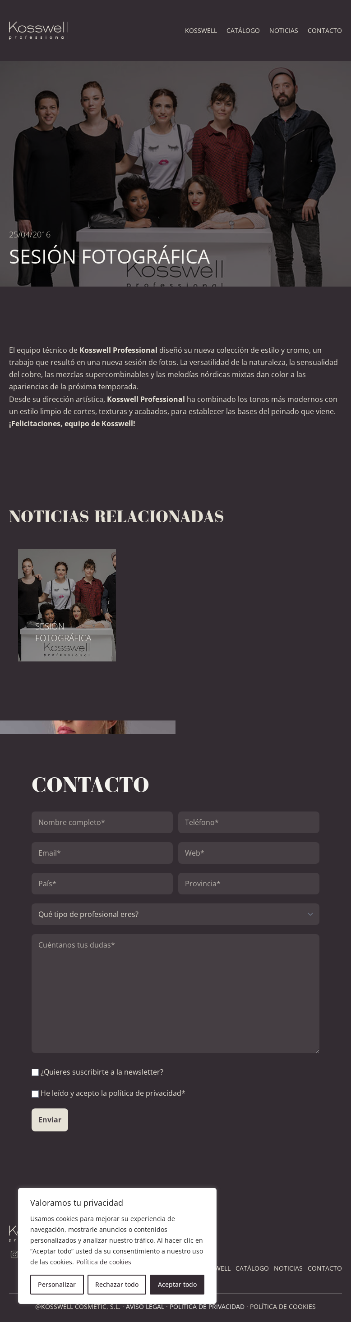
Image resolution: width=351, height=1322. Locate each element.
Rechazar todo (117, 1284)
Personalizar (57, 1284)
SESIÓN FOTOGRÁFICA (63, 632)
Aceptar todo (177, 1284)
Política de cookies (103, 1262)
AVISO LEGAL (145, 1306)
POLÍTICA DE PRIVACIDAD (207, 1306)
